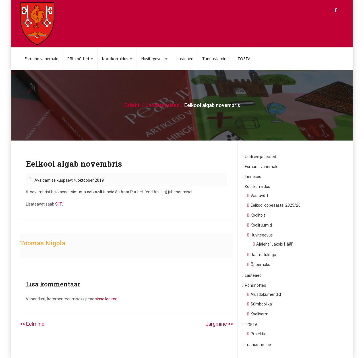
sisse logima (106, 299)
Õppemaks (260, 264)
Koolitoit (258, 215)
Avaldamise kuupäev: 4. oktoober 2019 (69, 180)
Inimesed (253, 176)
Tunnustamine (215, 58)
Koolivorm (259, 314)
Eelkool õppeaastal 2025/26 (276, 205)
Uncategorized (162, 105)
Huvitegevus (154, 58)
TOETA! (244, 58)
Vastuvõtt (259, 195)
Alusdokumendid (266, 294)
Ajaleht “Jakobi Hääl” (274, 244)
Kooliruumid (261, 225)
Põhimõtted (80, 58)
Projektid (258, 334)
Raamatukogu (263, 254)
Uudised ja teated (260, 156)
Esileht (132, 105)
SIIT (58, 204)
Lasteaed (184, 58)
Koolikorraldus (117, 58)
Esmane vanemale (41, 58)
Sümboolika (261, 304)
